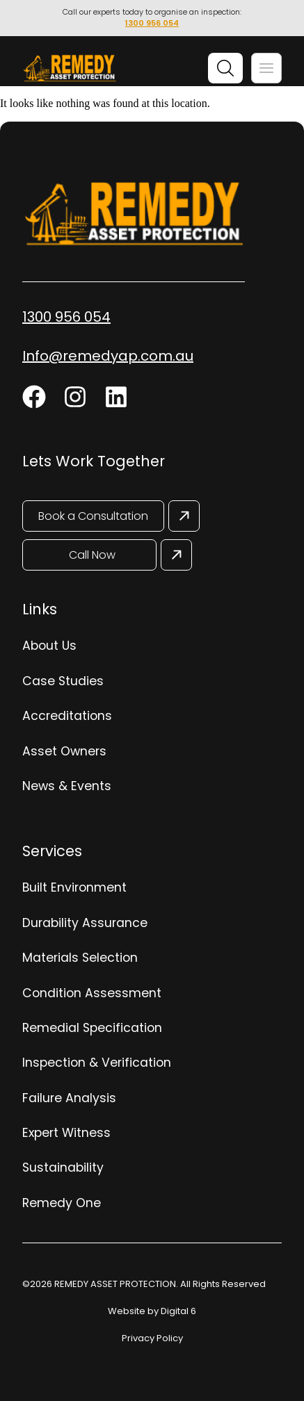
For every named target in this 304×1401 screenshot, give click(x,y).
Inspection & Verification (96, 1062)
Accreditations (67, 715)
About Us (49, 645)
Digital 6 (178, 1311)
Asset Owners (64, 751)
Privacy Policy (152, 1338)
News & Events (66, 786)
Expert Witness (66, 1132)
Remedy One (61, 1203)
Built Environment (74, 887)
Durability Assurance (84, 923)
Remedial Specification (92, 1027)
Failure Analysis (69, 1098)
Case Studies (63, 681)
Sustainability (63, 1167)
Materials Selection (80, 957)
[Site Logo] (69, 69)
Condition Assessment (91, 993)
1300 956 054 (152, 22)
